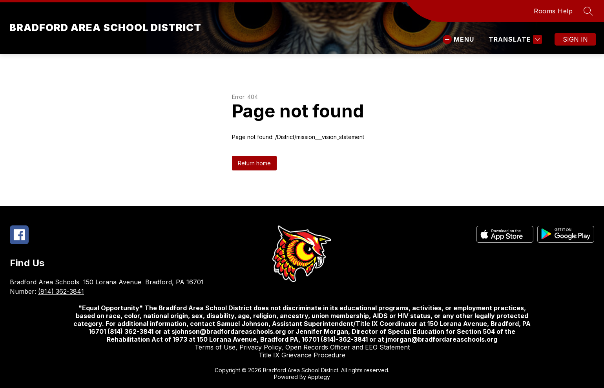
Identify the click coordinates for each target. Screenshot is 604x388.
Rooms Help (553, 11)
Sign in (575, 39)
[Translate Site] (514, 39)
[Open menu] (458, 39)
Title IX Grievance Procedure (302, 355)
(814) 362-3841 (61, 291)
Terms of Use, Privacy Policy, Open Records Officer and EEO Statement (302, 347)
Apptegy (319, 376)
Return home (254, 163)
